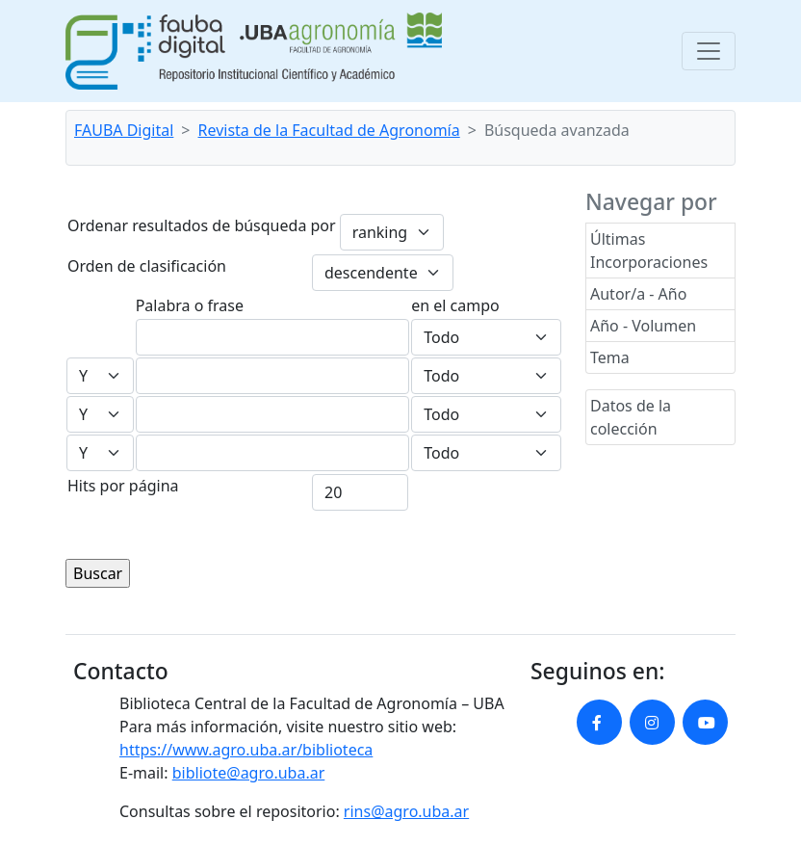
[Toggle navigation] (709, 51)
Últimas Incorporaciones (649, 250)
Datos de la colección (630, 417)
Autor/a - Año (638, 293)
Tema (610, 357)
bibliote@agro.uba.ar (248, 772)
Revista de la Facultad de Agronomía (329, 130)
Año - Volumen (643, 325)
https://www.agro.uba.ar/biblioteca (246, 749)
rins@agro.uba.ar (406, 811)
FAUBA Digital (123, 130)
